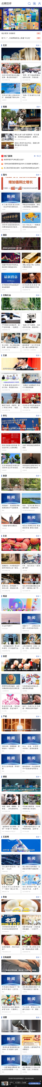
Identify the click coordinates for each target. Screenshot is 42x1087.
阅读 (5, 596)
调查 (5, 777)
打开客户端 (34, 1083)
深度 (5, 656)
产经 (5, 716)
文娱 (5, 355)
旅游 (5, 476)
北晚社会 (7, 295)
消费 (5, 1017)
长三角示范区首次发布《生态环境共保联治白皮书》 (22, 168)
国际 (5, 235)
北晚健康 (7, 957)
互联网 (6, 837)
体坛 (5, 416)
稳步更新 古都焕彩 (8, 33)
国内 (5, 175)
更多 (38, 45)
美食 (5, 897)
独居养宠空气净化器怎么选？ (14, 159)
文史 (5, 536)
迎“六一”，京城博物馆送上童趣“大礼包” (15, 38)
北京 (5, 45)
